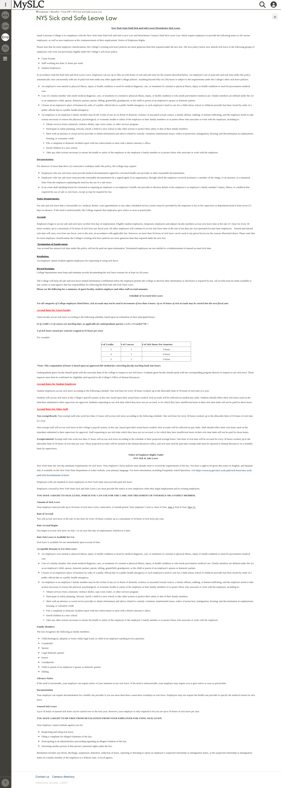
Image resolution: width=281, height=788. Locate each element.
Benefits (55, 11)
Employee (43, 11)
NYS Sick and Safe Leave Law (87, 11)
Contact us (42, 776)
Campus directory (63, 776)
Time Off (65, 11)
